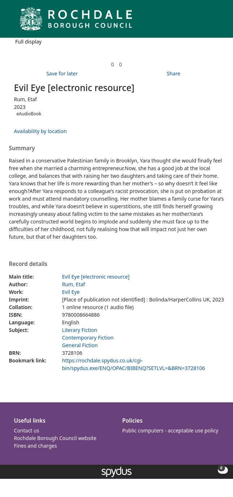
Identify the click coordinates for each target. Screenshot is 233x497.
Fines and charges (35, 445)
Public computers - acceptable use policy (170, 430)
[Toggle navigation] (216, 21)
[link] (112, 64)
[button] (207, 21)
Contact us (26, 430)
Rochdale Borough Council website (55, 438)
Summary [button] (22, 148)
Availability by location (40, 131)
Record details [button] (28, 264)
